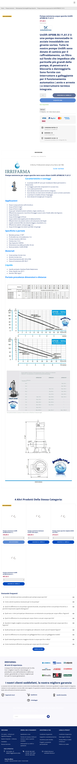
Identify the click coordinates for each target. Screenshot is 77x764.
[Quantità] (43, 95)
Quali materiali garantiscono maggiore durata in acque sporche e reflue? (26, 640)
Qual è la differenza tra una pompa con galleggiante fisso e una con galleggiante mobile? (31, 635)
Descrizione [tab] (38, 152)
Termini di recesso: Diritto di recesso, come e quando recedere (28, 739)
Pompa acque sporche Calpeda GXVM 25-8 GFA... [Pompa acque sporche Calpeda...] (63, 531)
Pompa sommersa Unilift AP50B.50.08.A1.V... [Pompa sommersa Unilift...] (10, 531)
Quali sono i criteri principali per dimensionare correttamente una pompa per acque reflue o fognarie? (36, 613)
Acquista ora (57, 100)
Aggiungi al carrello (64, 95)
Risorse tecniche (5, 744)
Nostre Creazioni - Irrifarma (9, 739)
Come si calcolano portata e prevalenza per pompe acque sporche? (25, 597)
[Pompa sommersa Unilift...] (13, 516)
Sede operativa (8, 749)
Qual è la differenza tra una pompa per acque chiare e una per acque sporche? (28, 618)
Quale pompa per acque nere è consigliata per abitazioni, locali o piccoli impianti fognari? (32, 630)
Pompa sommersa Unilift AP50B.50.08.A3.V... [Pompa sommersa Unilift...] (10, 573)
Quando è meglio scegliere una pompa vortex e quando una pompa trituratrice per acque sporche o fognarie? (35, 624)
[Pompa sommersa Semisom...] (38, 516)
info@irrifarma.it (48, 751)
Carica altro (38, 649)
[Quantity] (14, 538)
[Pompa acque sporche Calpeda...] (63, 516)
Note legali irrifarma (64, 737)
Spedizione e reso (25, 734)
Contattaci (4, 741)
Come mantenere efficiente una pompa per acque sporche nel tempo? (26, 644)
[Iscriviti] (48, 716)
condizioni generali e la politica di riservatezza (30, 720)
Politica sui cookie (64, 744)
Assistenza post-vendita (46, 739)
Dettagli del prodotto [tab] (38, 156)
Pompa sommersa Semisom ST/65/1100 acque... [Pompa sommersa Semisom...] (36, 531)
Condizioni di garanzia (46, 734)
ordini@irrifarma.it (49, 753)
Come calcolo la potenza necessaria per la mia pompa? (21, 602)
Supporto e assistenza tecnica (48, 737)
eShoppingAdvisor (64, 688)
